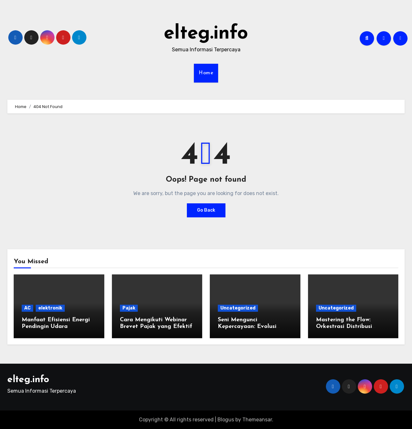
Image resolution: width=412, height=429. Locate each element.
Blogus (225, 420)
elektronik (50, 308)
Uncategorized (237, 308)
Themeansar (257, 420)
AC (27, 308)
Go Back (206, 210)
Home (206, 73)
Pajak (128, 308)
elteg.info (206, 33)
